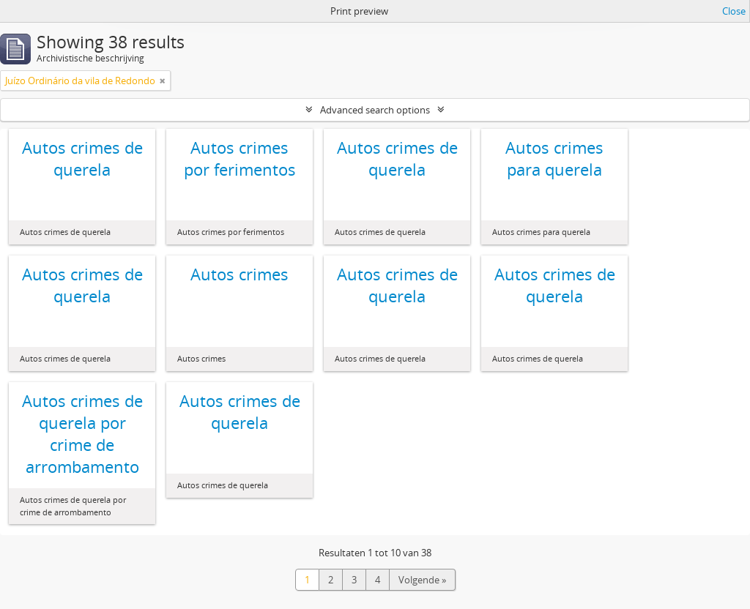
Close (734, 11)
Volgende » (422, 579)
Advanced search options (375, 109)
